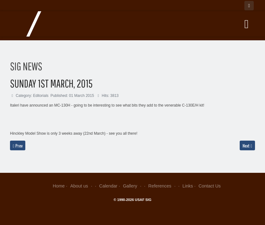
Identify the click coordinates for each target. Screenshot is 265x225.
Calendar (108, 185)
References (162, 185)
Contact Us (209, 185)
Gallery (132, 185)
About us (82, 185)
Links (187, 185)
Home (59, 185)
